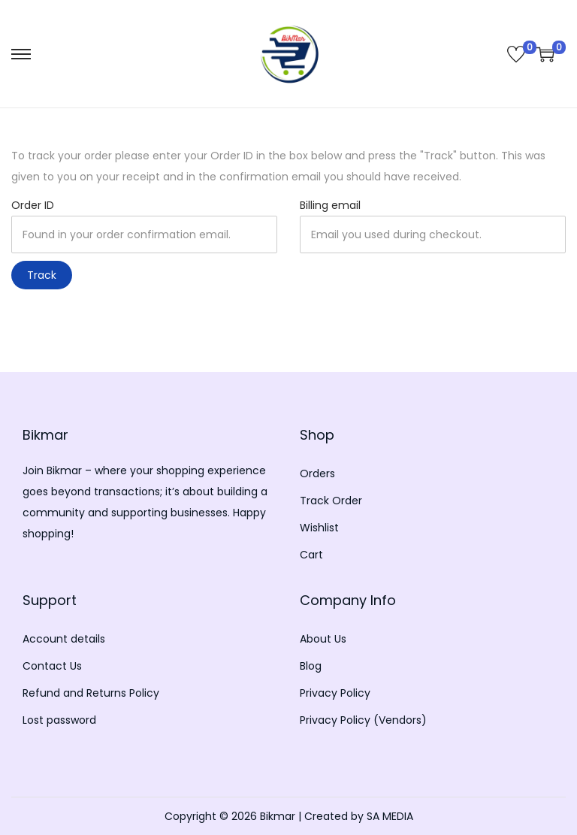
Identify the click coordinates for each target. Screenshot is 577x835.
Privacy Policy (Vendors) (363, 720)
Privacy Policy (335, 692)
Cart (311, 554)
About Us (323, 638)
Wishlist (319, 527)
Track (41, 275)
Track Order (331, 500)
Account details (64, 638)
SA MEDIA (390, 816)
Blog (311, 665)
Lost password (59, 720)
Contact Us (52, 665)
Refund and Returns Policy (91, 692)
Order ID (32, 205)
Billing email (330, 205)
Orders (317, 473)
